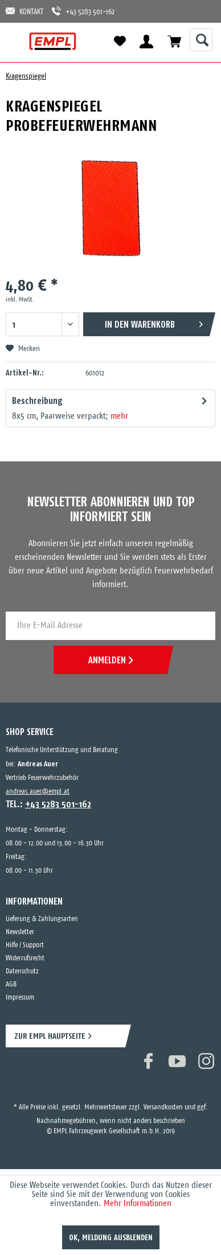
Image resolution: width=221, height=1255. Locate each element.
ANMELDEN (110, 660)
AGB (11, 984)
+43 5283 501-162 (83, 11)
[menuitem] (18, 41)
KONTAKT (24, 11)
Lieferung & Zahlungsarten (42, 919)
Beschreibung (37, 400)
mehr (119, 416)
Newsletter (20, 932)
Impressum (20, 997)
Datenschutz (22, 971)
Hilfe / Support (25, 945)
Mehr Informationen (137, 1203)
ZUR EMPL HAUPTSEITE (49, 1036)
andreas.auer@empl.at (37, 791)
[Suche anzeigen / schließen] (201, 39)
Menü (18, 41)
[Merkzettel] (119, 41)
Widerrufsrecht (25, 958)
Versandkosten (163, 1107)
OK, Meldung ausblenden (111, 1237)
